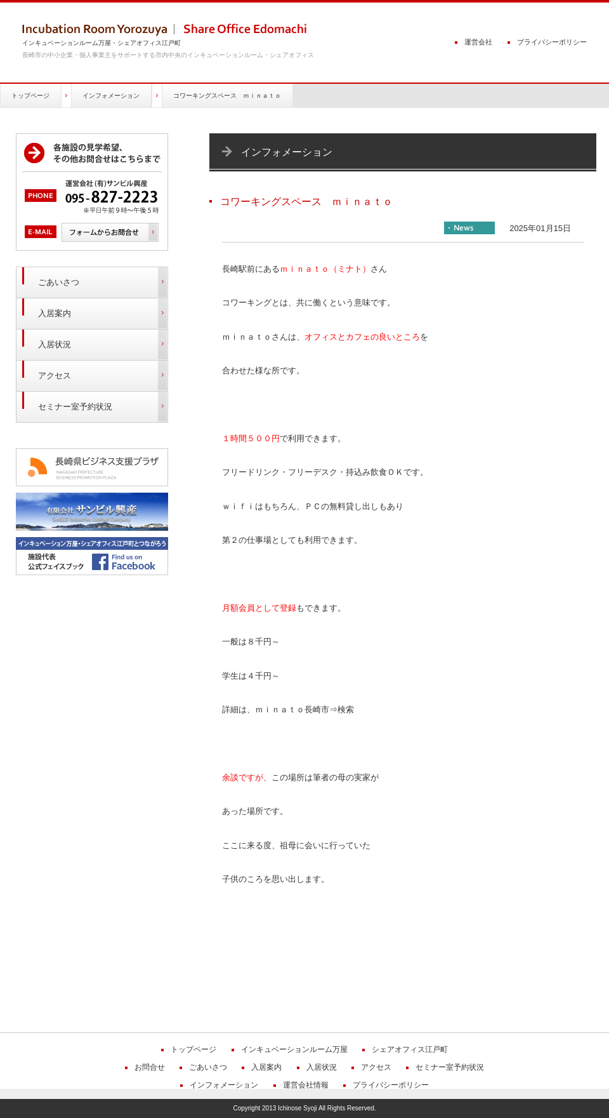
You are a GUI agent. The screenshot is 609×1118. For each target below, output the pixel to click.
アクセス (54, 375)
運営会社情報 (306, 1085)
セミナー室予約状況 (75, 406)
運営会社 (478, 42)
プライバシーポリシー (552, 42)
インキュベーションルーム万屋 (294, 1049)
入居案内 (54, 313)
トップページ (30, 95)
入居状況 (54, 344)
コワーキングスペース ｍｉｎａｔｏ (227, 95)
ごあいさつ (58, 282)
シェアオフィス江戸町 (410, 1049)
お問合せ (149, 1067)
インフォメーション (111, 95)
